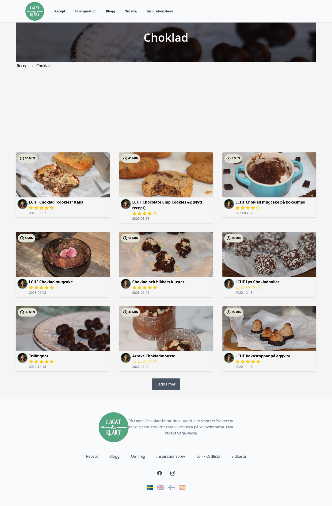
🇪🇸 (182, 487)
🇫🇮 (171, 487)
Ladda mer (166, 384)
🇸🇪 (149, 487)
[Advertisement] (166, 104)
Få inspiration (85, 11)
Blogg (110, 11)
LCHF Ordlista (208, 456)
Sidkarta (239, 456)
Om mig (131, 11)
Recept (59, 11)
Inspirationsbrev (160, 11)
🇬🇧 (160, 487)
